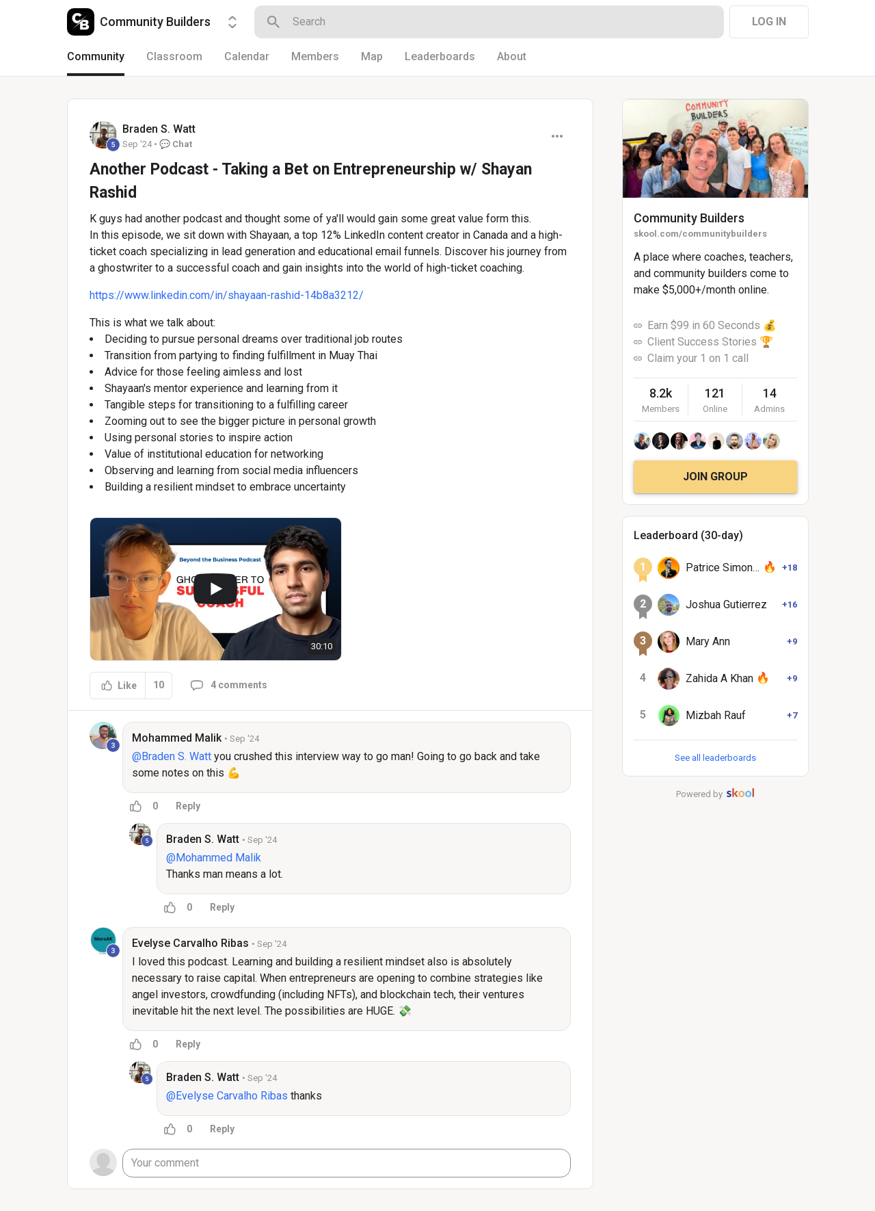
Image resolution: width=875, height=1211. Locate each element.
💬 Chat (175, 144)
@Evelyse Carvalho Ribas (227, 1095)
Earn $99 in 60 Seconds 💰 (712, 325)
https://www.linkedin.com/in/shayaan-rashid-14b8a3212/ (227, 295)
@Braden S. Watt (171, 756)
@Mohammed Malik (213, 857)
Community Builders (689, 218)
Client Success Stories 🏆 (710, 341)
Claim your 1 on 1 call (698, 358)
